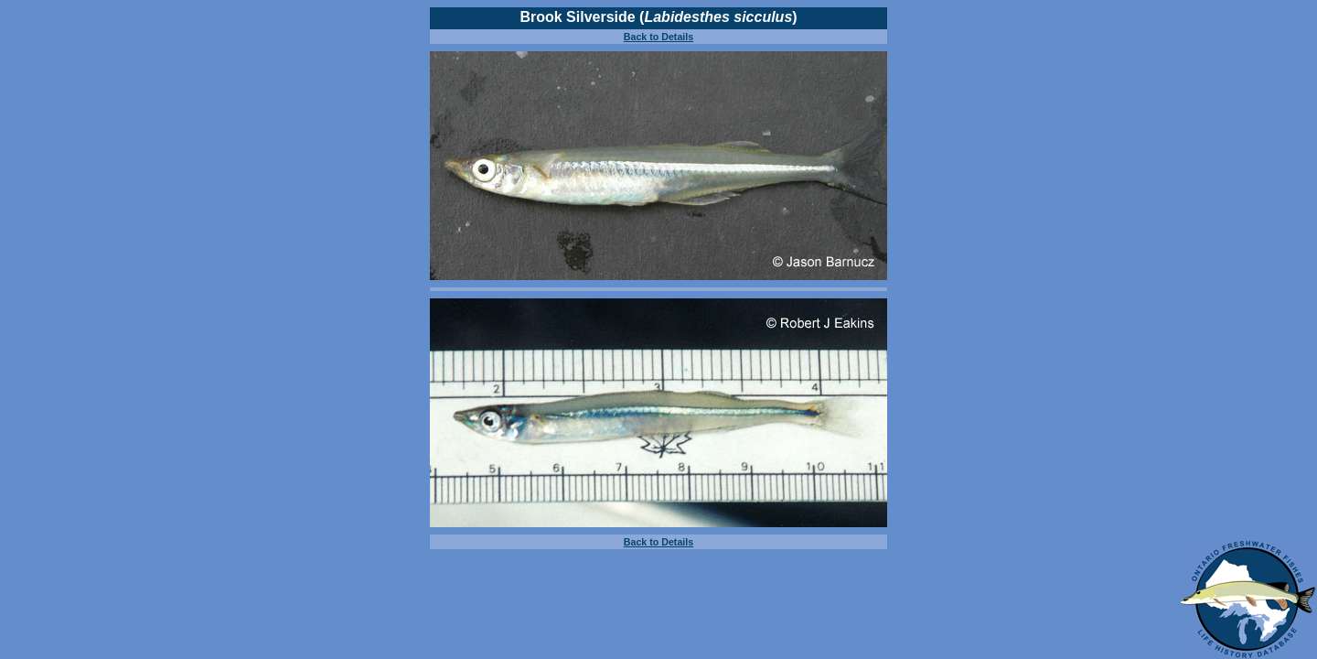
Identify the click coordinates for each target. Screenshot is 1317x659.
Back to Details (658, 36)
